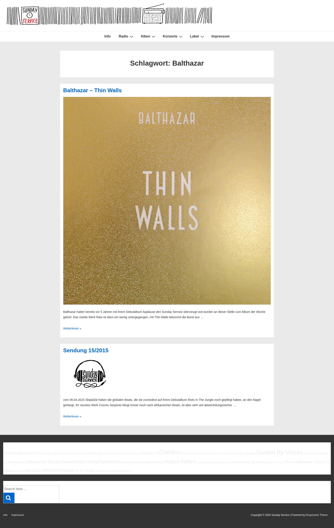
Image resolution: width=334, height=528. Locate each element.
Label (197, 36)
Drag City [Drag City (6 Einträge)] (187, 453)
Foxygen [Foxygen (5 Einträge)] (225, 453)
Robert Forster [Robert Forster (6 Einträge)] (154, 462)
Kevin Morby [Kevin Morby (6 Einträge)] (319, 453)
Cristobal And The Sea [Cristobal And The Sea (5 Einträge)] (113, 453)
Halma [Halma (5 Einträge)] (307, 453)
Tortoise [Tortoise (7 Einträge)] (319, 462)
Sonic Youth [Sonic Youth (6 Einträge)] (242, 462)
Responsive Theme (317, 515)
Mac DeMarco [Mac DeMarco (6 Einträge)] (17, 462)
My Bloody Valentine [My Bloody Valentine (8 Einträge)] (59, 462)
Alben (148, 36)
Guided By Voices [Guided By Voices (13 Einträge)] (279, 452)
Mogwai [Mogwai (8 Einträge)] (34, 462)
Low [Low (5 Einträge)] (5, 462)
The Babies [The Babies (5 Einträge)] (266, 462)
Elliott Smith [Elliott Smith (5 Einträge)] (200, 453)
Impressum (221, 36)
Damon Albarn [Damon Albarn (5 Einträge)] (133, 453)
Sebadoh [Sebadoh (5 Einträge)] (215, 462)
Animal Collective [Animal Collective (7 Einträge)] (16, 453)
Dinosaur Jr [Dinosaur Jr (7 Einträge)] (149, 453)
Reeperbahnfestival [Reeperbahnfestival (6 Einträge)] (131, 462)
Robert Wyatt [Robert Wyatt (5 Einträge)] (203, 462)
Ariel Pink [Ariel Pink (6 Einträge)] (36, 453)
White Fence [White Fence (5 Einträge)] (18, 471)
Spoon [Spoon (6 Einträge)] (255, 462)
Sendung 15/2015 (85, 350)
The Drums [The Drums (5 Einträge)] (278, 462)
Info (107, 36)
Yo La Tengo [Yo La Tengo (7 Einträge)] (84, 470)
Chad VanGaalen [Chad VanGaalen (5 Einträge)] (60, 453)
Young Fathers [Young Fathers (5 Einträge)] (102, 471)
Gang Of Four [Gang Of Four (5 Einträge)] (237, 453)
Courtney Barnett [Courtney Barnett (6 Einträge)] (90, 453)
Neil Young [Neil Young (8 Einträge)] (87, 462)
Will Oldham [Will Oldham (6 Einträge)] (34, 470)
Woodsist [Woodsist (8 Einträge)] (66, 470)
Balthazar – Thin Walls (92, 90)
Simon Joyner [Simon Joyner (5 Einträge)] (227, 462)
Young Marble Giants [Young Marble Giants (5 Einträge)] (120, 471)
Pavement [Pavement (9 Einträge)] (108, 461)
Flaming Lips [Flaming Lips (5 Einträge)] (213, 453)
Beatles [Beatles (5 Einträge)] (47, 453)
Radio (126, 36)
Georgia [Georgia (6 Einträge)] (250, 453)
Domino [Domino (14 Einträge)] (170, 452)
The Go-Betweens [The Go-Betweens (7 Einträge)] (298, 462)
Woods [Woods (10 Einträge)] (50, 470)
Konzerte (173, 36)
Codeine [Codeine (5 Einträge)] (74, 453)
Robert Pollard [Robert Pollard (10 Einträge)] (180, 461)
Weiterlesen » (72, 328)
